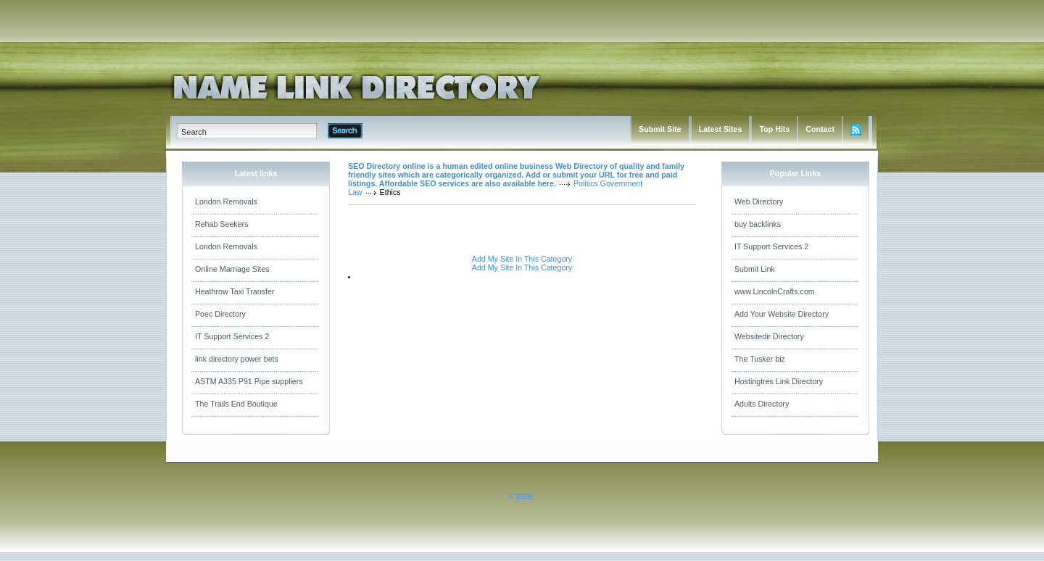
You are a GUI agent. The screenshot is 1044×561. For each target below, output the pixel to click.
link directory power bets (236, 358)
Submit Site (660, 129)
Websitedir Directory (769, 336)
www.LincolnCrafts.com (774, 291)
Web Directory (758, 201)
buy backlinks (757, 224)
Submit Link (754, 269)
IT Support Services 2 (232, 336)
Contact (819, 129)
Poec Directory (220, 313)
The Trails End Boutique (236, 403)
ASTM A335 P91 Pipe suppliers (249, 381)
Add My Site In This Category (522, 258)
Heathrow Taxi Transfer (234, 291)
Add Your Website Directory (781, 313)
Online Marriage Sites (232, 269)
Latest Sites (720, 129)
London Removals (226, 201)
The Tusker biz (759, 358)
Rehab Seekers (221, 224)
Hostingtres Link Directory (778, 381)
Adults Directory (761, 403)
